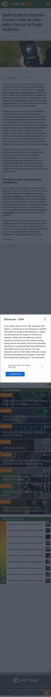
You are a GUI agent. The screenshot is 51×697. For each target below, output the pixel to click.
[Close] (45, 319)
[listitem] (25, 366)
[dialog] (25, 348)
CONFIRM (15, 374)
